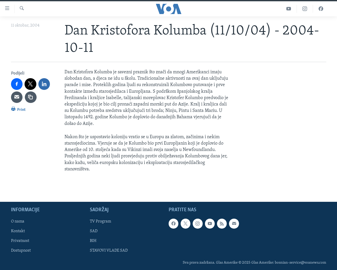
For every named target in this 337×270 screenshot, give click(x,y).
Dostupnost (21, 251)
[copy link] (31, 97)
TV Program (100, 221)
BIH (93, 241)
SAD (93, 231)
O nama (17, 221)
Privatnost (20, 241)
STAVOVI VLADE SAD (109, 251)
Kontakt (18, 231)
